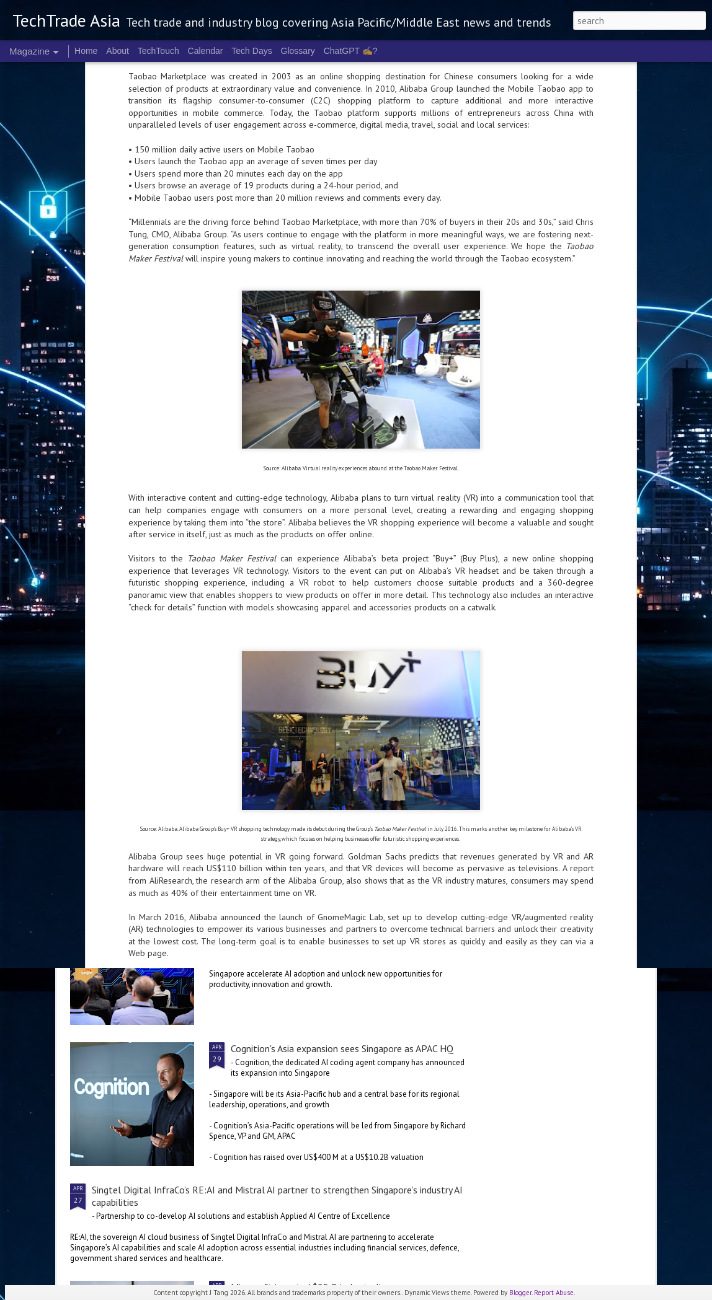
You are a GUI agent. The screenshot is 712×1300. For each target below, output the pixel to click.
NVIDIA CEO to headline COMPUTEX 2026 (181, 670)
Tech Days (251, 51)
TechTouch (158, 51)
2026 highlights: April (275, 766)
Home (85, 51)
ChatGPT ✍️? (351, 51)
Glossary (298, 51)
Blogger (520, 1292)
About (117, 51)
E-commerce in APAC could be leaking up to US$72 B (138, 578)
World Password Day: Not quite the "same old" (576, 578)
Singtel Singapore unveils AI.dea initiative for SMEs (336, 907)
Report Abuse (554, 1292)
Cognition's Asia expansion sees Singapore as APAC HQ (342, 1048)
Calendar (205, 51)
